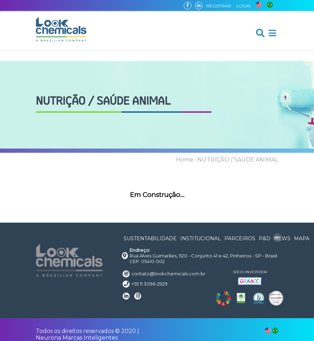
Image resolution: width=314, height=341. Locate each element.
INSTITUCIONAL (200, 238)
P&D (264, 238)
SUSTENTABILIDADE (150, 238)
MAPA (301, 238)
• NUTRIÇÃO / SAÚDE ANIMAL (236, 159)
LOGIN (243, 5)
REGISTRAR (218, 5)
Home (184, 159)
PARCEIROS (239, 238)
